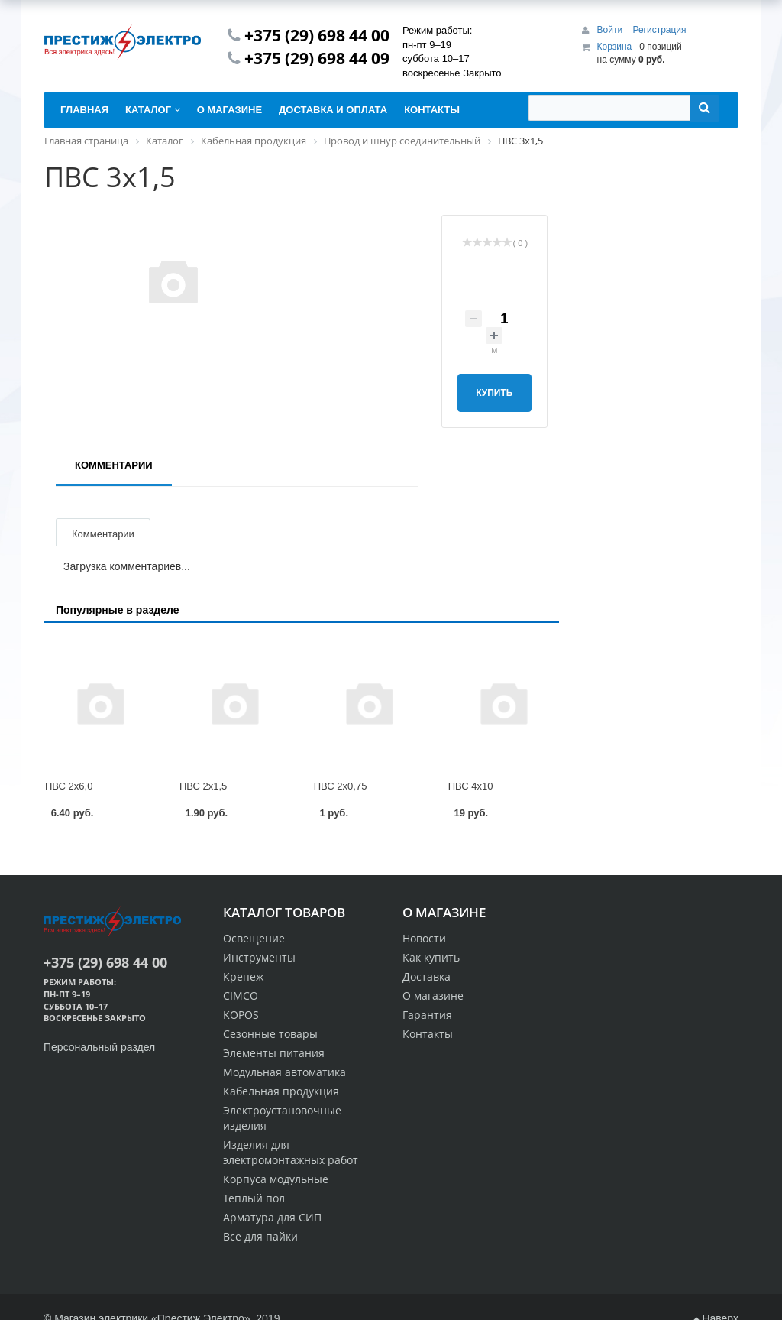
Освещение (254, 938)
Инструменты (259, 957)
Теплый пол (254, 1198)
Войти (611, 29)
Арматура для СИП (272, 1217)
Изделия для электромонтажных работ (290, 1152)
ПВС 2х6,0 (68, 786)
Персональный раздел (99, 1047)
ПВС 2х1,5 (203, 786)
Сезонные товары (270, 1033)
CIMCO (240, 995)
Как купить (431, 957)
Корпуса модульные (275, 1179)
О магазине (433, 995)
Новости (424, 938)
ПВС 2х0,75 (340, 786)
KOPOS (241, 1014)
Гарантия (427, 1014)
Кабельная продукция (281, 1091)
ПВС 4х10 (470, 786)
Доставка (426, 976)
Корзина (614, 46)
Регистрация (659, 29)
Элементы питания (274, 1053)
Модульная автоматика (284, 1072)
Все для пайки (260, 1236)
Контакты (427, 1033)
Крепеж (243, 976)
